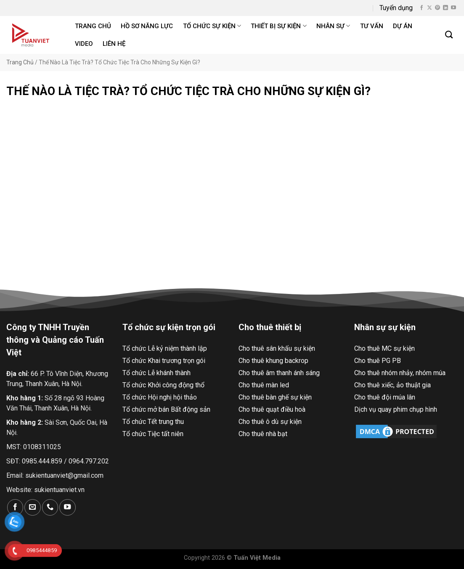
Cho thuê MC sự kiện (384, 348)
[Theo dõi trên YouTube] (453, 8)
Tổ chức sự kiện (212, 26)
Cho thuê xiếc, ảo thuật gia (392, 385)
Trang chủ (93, 26)
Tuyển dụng (396, 8)
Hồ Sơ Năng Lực (147, 26)
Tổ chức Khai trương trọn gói (163, 361)
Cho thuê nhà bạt (263, 434)
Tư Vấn (371, 26)
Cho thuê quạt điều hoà (272, 409)
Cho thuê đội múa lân (384, 397)
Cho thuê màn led (264, 385)
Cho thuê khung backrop (273, 361)
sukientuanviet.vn (59, 490)
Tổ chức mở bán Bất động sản (166, 409)
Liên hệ (114, 44)
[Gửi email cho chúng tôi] (32, 507)
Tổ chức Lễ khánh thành (156, 373)
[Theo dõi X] (429, 8)
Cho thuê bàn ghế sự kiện (275, 397)
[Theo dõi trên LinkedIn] (445, 8)
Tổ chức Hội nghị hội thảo (159, 397)
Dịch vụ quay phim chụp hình (395, 409)
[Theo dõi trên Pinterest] (437, 8)
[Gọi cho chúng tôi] (50, 507)
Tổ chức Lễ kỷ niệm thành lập (164, 348)
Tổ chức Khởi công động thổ (163, 385)
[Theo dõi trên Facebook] (421, 8)
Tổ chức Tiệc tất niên (152, 434)
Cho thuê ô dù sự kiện (270, 422)
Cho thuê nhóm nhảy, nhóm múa (399, 373)
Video (84, 44)
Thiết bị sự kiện (278, 26)
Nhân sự (333, 26)
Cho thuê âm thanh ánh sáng (279, 373)
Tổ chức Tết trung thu (153, 422)
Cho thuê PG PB (377, 361)
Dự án (402, 26)
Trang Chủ (20, 62)
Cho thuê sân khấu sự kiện (277, 348)
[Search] (449, 34)
